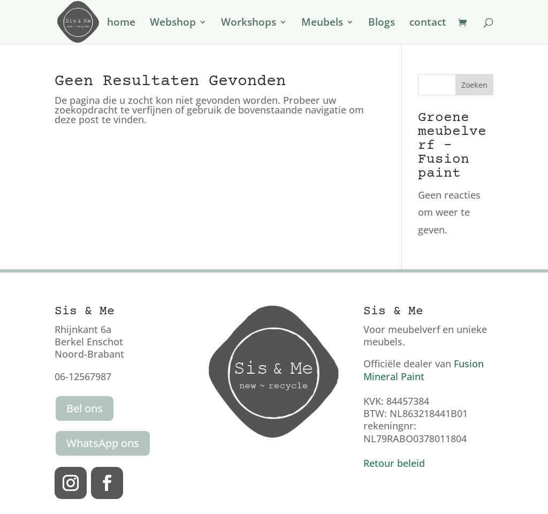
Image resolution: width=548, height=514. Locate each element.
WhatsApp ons (102, 443)
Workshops (248, 23)
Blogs (381, 23)
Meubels (322, 23)
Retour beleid (394, 463)
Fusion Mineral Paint (423, 369)
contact (427, 23)
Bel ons (84, 408)
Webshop (173, 23)
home (121, 23)
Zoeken (474, 85)
